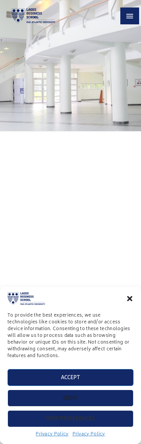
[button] (129, 298)
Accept (70, 377)
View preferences (70, 418)
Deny (70, 398)
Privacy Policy (52, 434)
